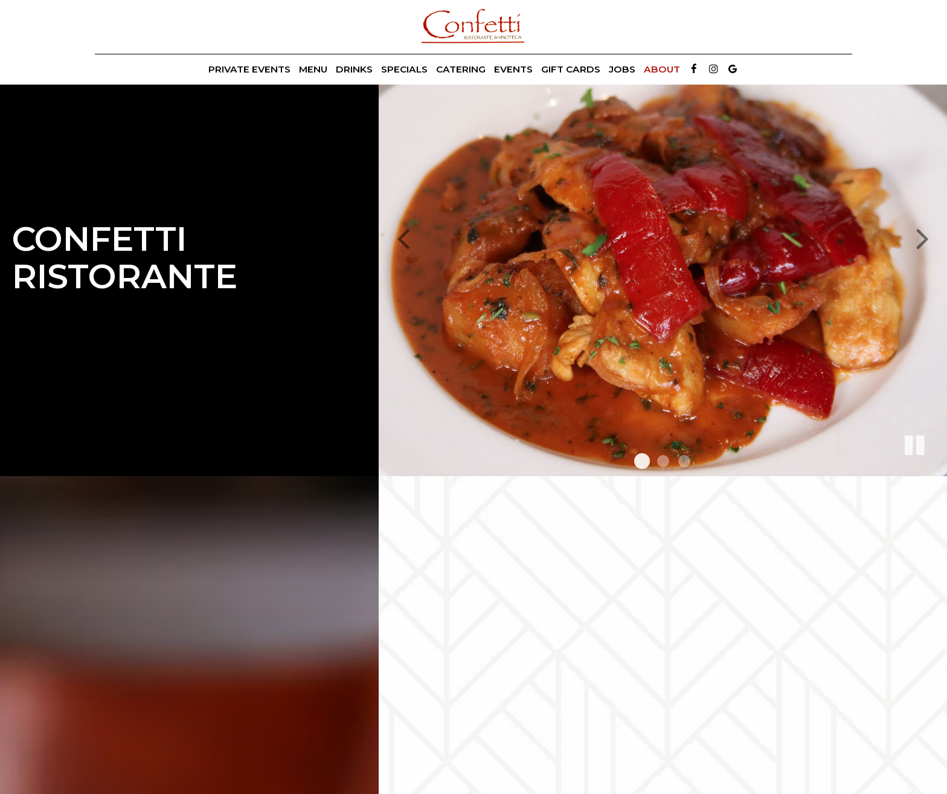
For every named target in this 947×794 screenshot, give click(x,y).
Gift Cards (570, 69)
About (662, 69)
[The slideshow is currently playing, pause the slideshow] (914, 443)
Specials (404, 69)
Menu (313, 69)
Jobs (622, 69)
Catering (461, 69)
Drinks (354, 69)
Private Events (249, 69)
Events (513, 69)
